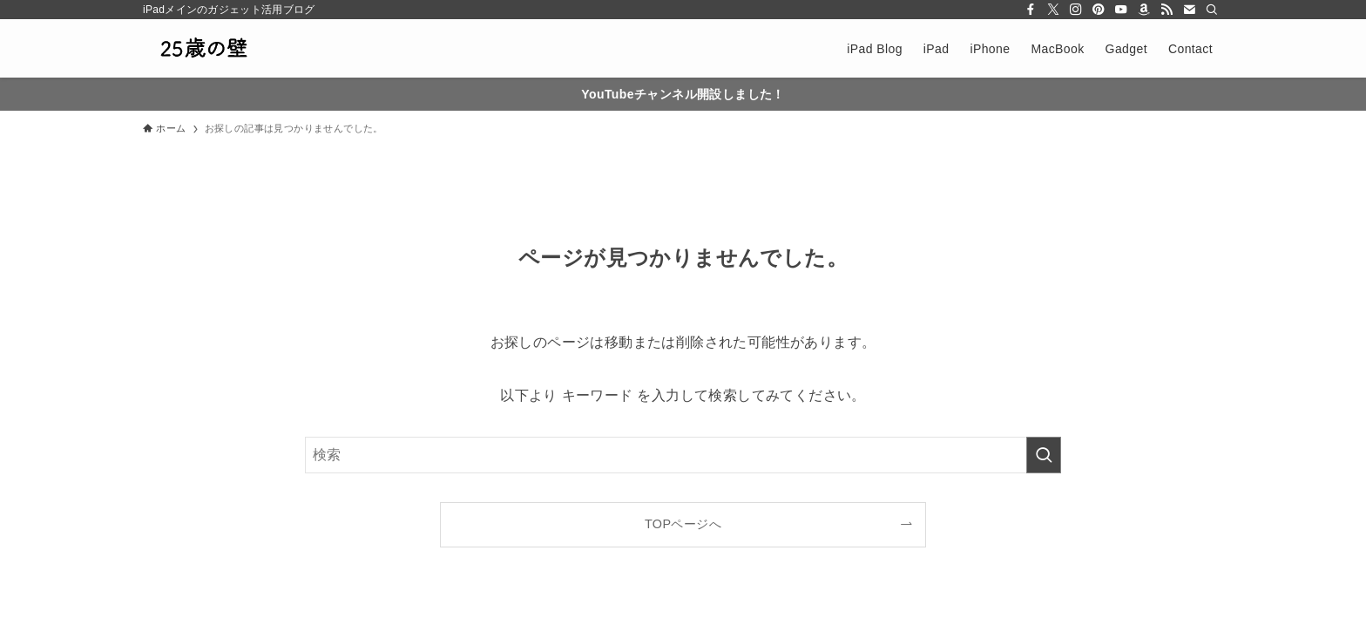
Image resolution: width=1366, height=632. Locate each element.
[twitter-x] (1053, 9)
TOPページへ (683, 524)
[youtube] (1121, 9)
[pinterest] (1098, 9)
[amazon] (1144, 9)
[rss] (1166, 9)
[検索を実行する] (1043, 455)
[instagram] (1076, 9)
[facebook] (1030, 9)
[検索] (1211, 9)
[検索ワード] (683, 455)
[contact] (1189, 9)
